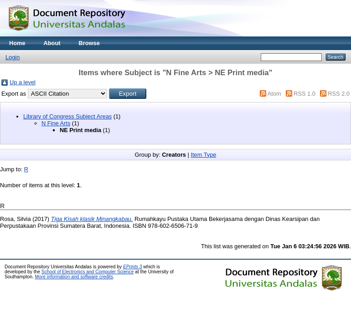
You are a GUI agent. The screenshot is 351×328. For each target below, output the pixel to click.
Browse (89, 43)
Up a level (23, 82)
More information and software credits (74, 276)
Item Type (203, 154)
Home (17, 43)
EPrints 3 (132, 266)
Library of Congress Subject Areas (67, 116)
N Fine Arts (55, 123)
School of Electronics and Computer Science (87, 271)
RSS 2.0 (339, 93)
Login (12, 57)
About (52, 43)
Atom (274, 93)
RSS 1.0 (304, 93)
